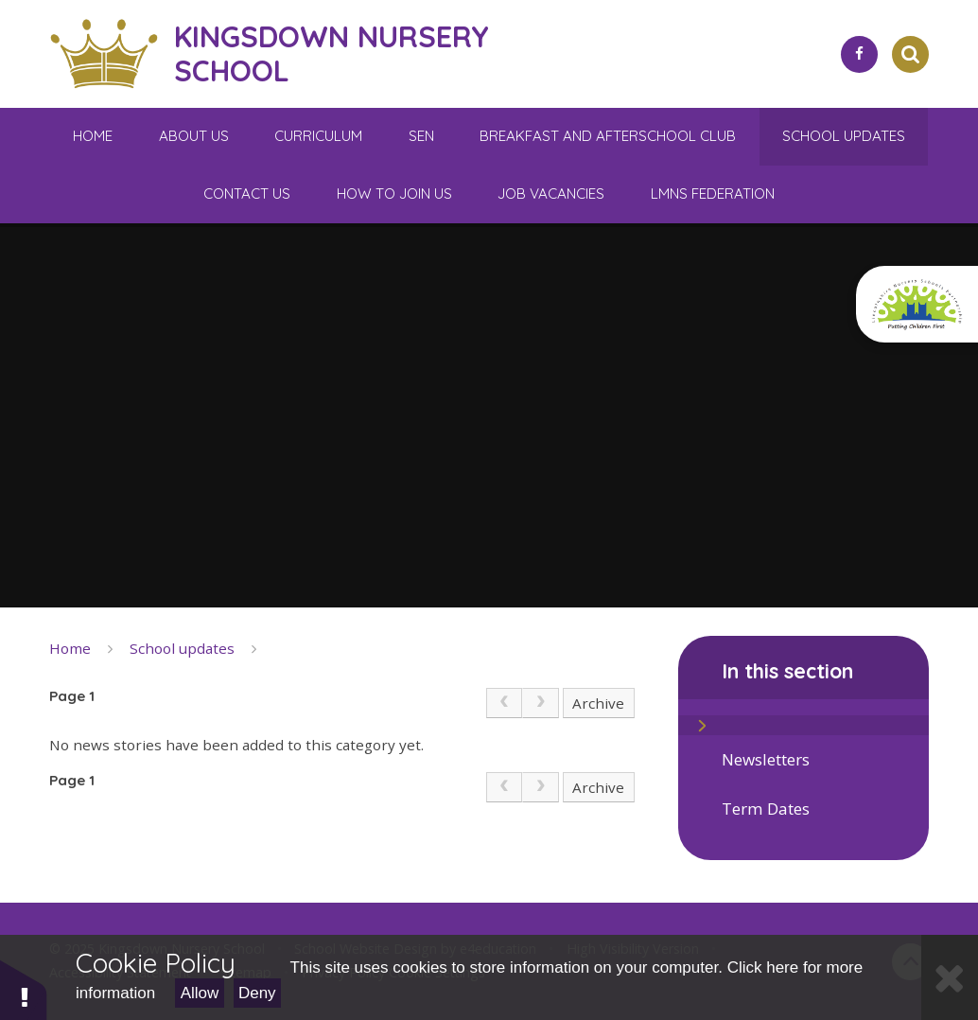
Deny (257, 993)
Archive (598, 703)
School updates (182, 648)
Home (70, 648)
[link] (504, 703)
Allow (200, 993)
